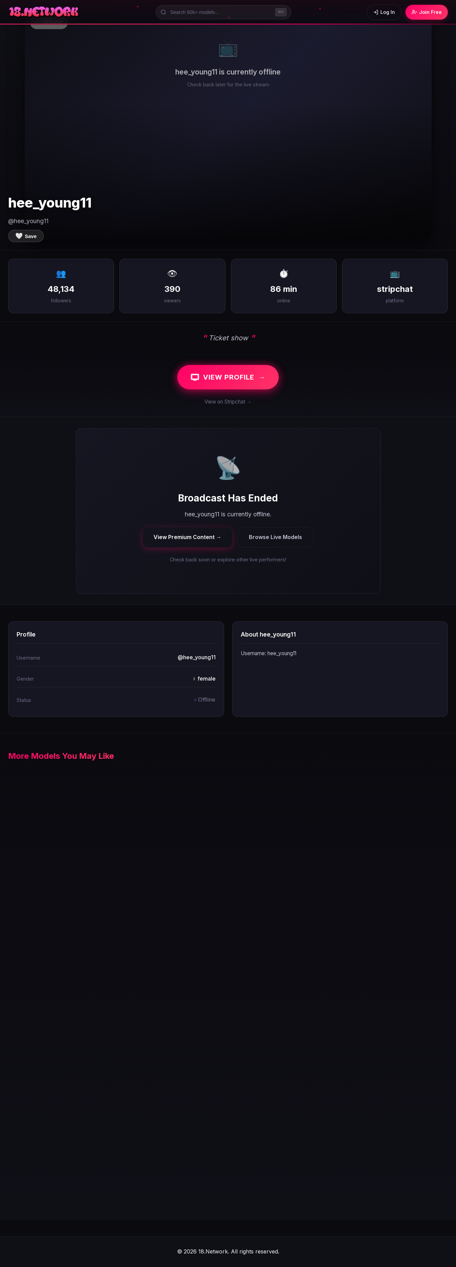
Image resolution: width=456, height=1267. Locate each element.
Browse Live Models (275, 537)
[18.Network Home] (44, 12)
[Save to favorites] (26, 236)
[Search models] (223, 12)
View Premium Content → (187, 537)
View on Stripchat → (228, 402)
